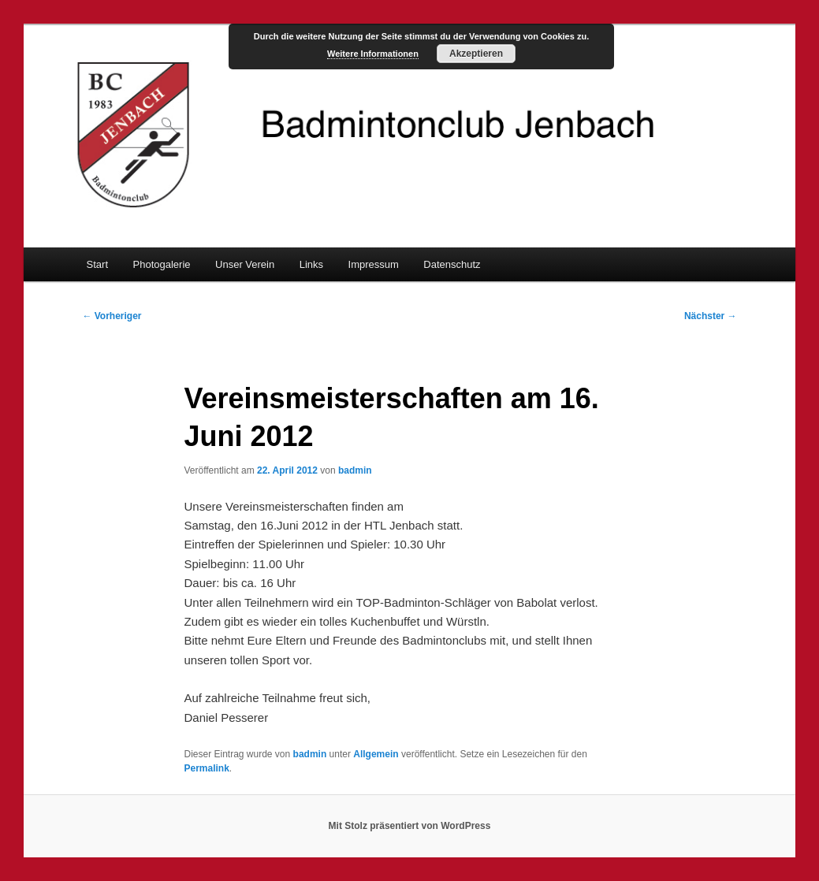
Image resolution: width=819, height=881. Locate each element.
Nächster (710, 316)
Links (311, 264)
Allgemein (375, 754)
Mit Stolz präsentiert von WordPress (410, 825)
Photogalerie (162, 264)
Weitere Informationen (373, 53)
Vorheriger (111, 316)
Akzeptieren (476, 53)
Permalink (206, 768)
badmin (355, 470)
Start (97, 264)
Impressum (373, 264)
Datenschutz (451, 264)
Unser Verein (244, 264)
